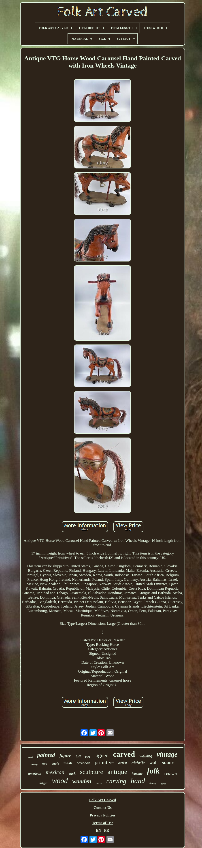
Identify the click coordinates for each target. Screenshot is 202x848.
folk (153, 771)
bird (87, 756)
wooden (81, 781)
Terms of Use (102, 823)
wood (60, 781)
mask (68, 763)
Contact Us (103, 807)
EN (98, 830)
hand (138, 781)
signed (102, 755)
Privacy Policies (102, 815)
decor (99, 783)
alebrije (138, 763)
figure (65, 755)
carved (124, 754)
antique (117, 771)
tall (78, 756)
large (43, 783)
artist (122, 763)
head (30, 757)
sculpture (91, 771)
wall (153, 762)
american (34, 773)
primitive (104, 762)
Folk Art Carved (102, 800)
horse (163, 783)
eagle (55, 763)
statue (168, 762)
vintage (167, 754)
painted (46, 755)
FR (106, 830)
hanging (137, 773)
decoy (152, 783)
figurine (170, 774)
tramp (35, 764)
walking (145, 756)
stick (72, 773)
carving (116, 781)
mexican (55, 772)
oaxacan (83, 763)
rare (44, 763)
